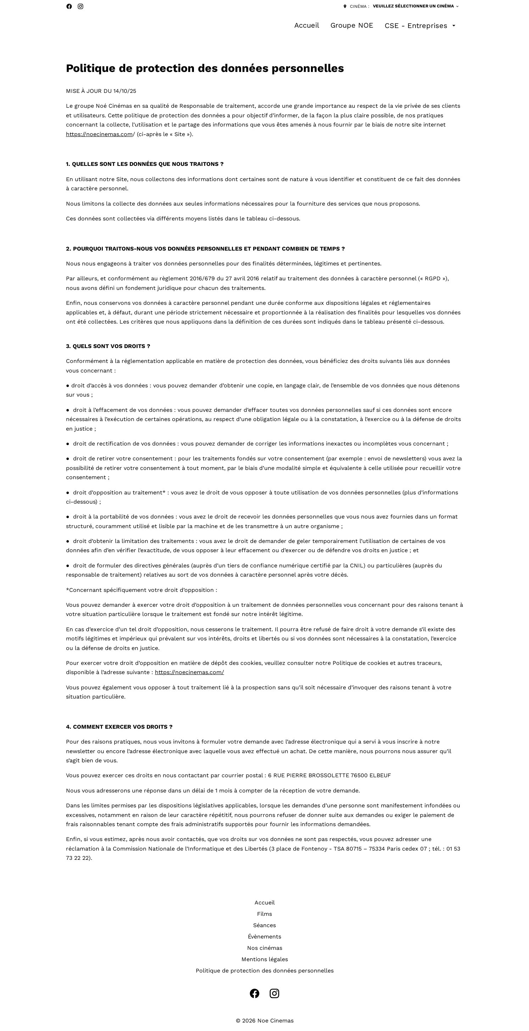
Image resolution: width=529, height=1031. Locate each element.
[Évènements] (264, 936)
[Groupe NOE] (351, 25)
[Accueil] (306, 25)
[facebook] (69, 6)
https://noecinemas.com (99, 134)
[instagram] (80, 6)
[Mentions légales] (264, 959)
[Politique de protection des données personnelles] (265, 970)
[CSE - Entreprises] (421, 25)
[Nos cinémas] (264, 948)
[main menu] (375, 25)
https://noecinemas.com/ (189, 672)
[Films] (264, 914)
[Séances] (264, 925)
